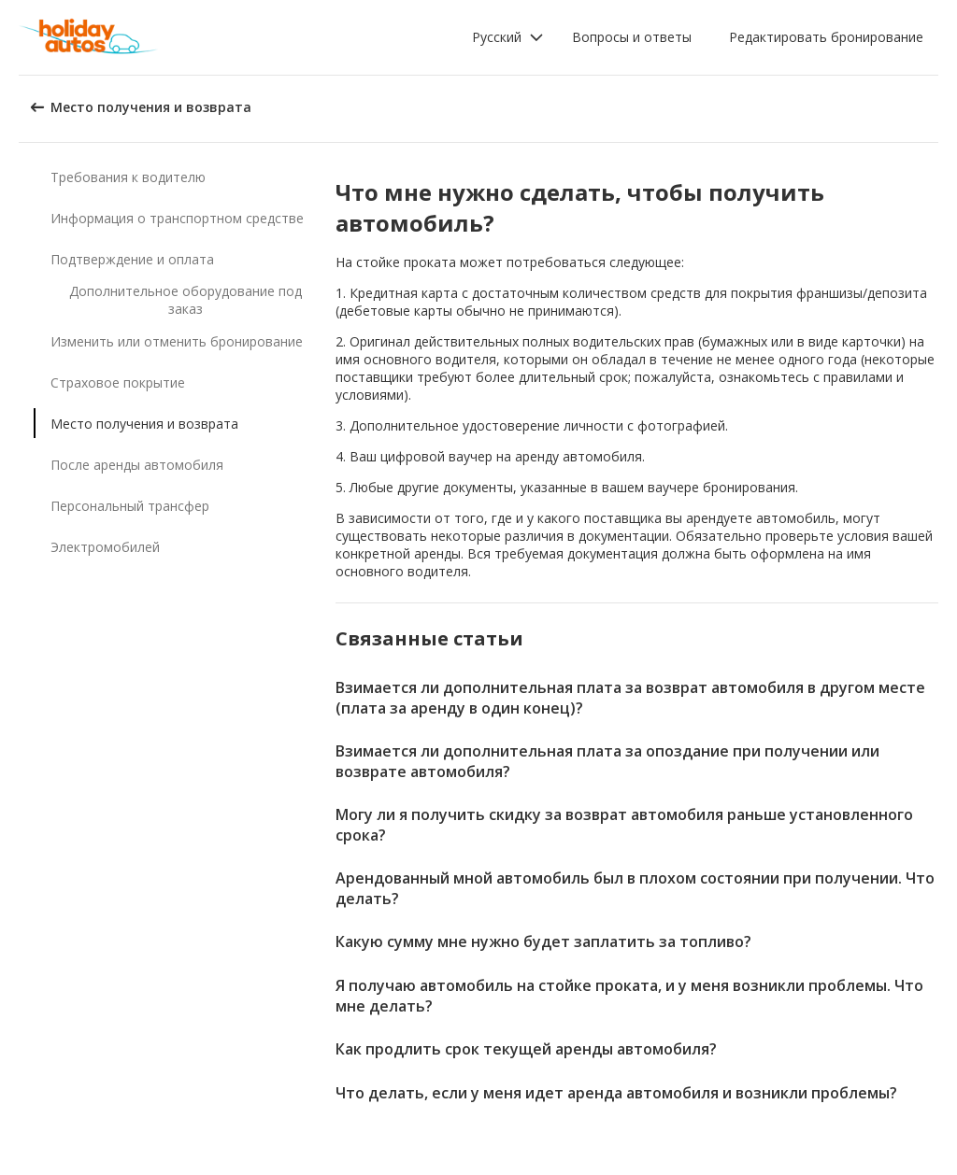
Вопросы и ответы (632, 37)
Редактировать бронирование (826, 37)
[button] (508, 37)
